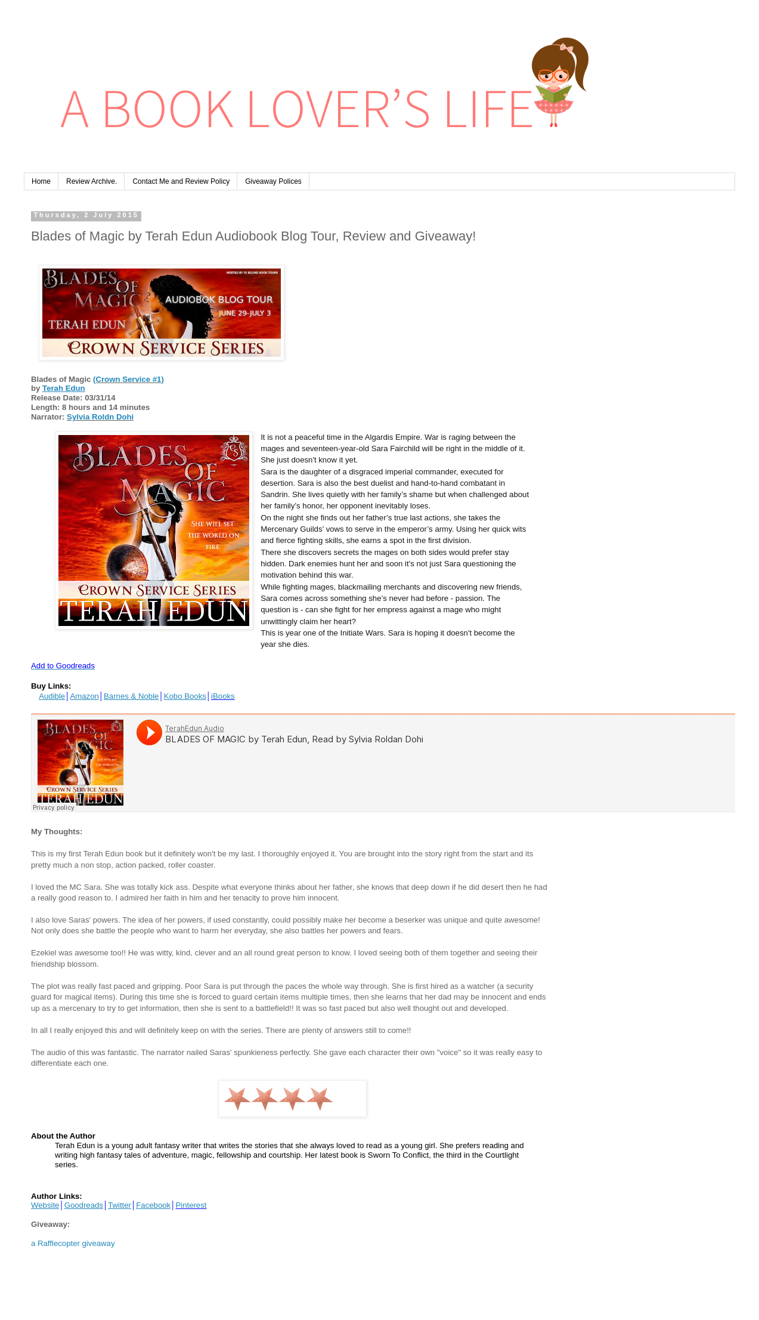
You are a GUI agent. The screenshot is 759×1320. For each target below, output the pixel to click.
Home (41, 181)
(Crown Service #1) (128, 379)
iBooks (223, 696)
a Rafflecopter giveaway (73, 1243)
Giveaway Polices (273, 181)
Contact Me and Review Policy (181, 181)
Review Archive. (91, 181)
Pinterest (190, 1205)
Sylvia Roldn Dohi (100, 416)
